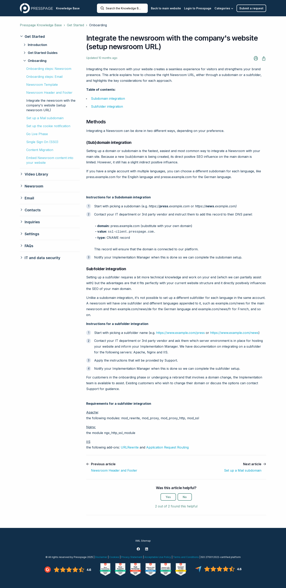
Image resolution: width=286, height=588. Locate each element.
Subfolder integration (107, 106)
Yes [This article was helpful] (168, 497)
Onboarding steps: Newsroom (48, 69)
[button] (50, 36)
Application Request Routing (167, 447)
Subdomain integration (108, 98)
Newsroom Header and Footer (49, 93)
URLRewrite (130, 447)
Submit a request (251, 8)
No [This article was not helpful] (185, 497)
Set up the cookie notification (48, 126)
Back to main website (166, 8)
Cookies (114, 557)
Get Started (75, 25)
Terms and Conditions (186, 557)
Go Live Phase (37, 134)
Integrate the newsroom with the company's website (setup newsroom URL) (50, 105)
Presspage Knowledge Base (41, 25)
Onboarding (98, 25)
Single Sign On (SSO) (42, 142)
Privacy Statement (131, 557)
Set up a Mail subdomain (45, 118)
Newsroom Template (42, 85)
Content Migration (39, 150)
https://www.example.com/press (180, 333)
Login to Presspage (197, 8)
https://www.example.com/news (234, 333)
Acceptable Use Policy (157, 557)
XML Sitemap (143, 540)
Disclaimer (101, 557)
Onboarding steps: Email (44, 77)
